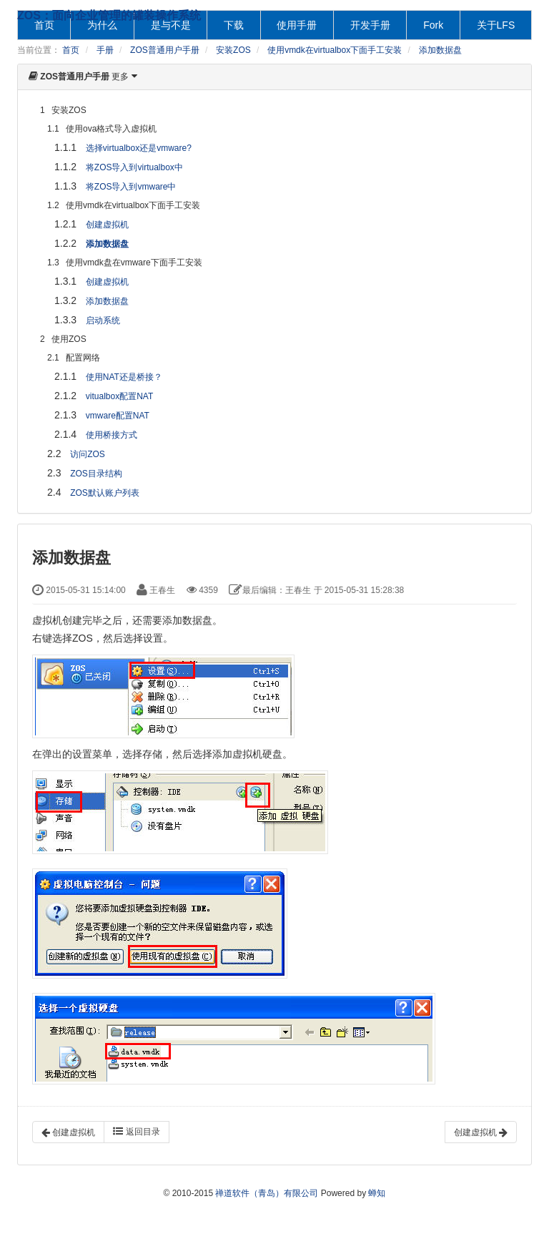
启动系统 (103, 320)
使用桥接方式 (111, 435)
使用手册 (297, 25)
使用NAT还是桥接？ (124, 377)
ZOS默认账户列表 (104, 493)
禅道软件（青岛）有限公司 (266, 1193)
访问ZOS (87, 454)
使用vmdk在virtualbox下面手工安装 (334, 50)
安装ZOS (233, 50)
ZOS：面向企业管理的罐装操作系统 (109, 15)
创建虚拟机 (107, 225)
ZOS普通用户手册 (164, 50)
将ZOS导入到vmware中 (131, 187)
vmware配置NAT (117, 416)
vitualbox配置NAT (119, 396)
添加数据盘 (440, 50)
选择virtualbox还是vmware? (139, 148)
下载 (234, 25)
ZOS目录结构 (96, 474)
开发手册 (370, 25)
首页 (70, 50)
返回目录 (136, 1131)
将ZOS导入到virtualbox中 (134, 167)
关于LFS (496, 25)
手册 (105, 50)
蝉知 (376, 1193)
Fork (433, 25)
